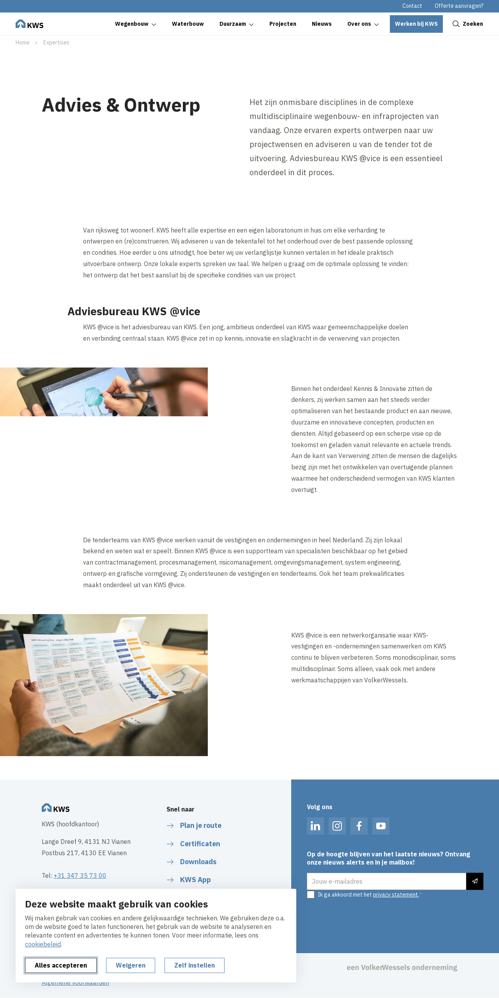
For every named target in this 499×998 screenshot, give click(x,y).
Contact (412, 5)
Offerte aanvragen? (459, 5)
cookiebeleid (43, 944)
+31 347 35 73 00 (80, 875)
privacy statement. (396, 894)
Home (23, 42)
